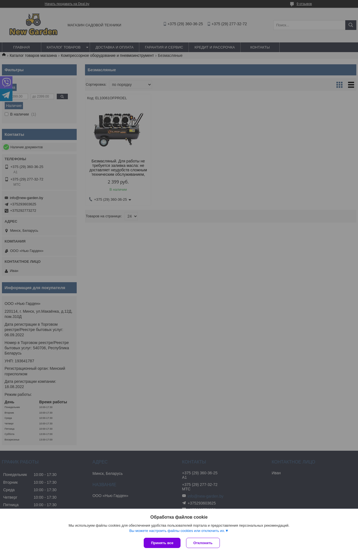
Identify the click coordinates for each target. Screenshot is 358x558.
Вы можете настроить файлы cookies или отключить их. (177, 531)
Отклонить (202, 543)
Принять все (162, 543)
